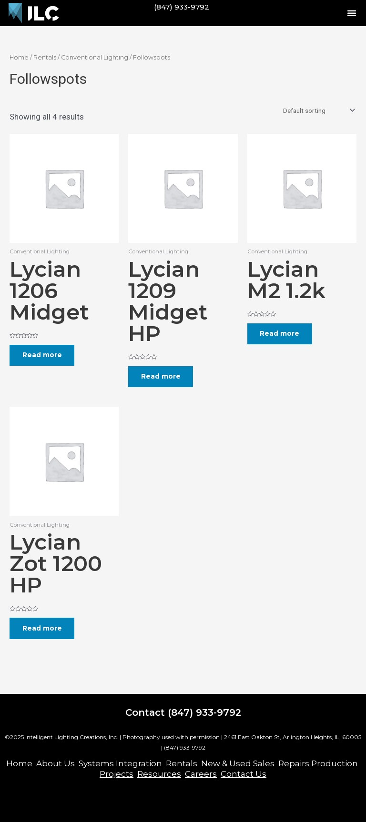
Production (334, 763)
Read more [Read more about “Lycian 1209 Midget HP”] (161, 377)
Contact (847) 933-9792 (183, 712)
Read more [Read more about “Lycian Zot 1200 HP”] (42, 629)
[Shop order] (318, 110)
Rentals (44, 57)
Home (19, 57)
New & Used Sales (237, 763)
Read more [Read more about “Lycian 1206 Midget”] (42, 355)
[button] (352, 13)
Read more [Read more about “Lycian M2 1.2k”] (280, 334)
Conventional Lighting (94, 57)
